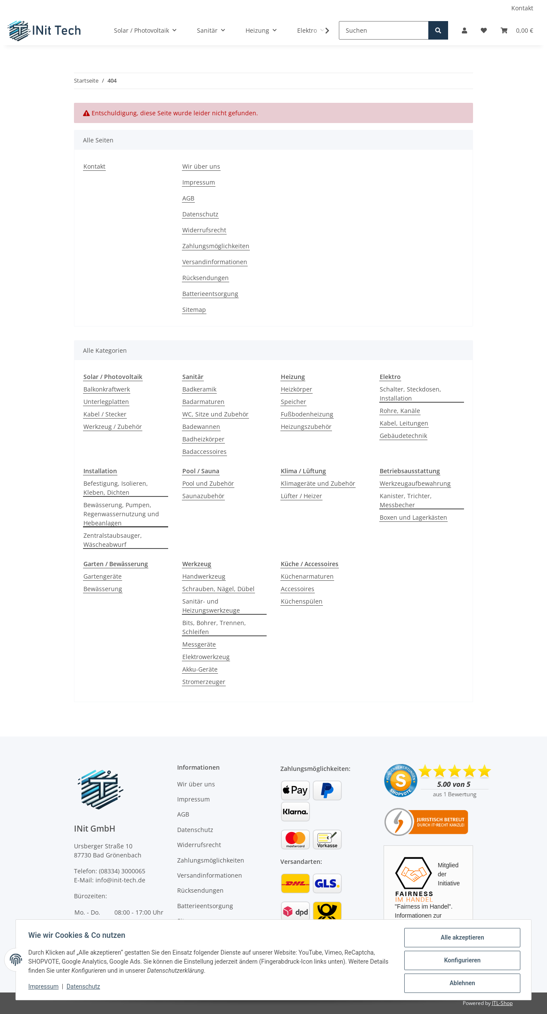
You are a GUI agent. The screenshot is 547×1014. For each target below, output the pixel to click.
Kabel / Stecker (104, 414)
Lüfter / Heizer (301, 496)
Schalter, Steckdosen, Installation (410, 393)
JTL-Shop (502, 1003)
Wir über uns (201, 166)
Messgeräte (199, 644)
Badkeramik (199, 389)
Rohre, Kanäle (400, 411)
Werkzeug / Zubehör (112, 426)
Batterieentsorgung (210, 294)
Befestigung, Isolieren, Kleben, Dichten (115, 487)
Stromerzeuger (203, 682)
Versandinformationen (214, 262)
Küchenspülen (302, 601)
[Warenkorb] (517, 30)
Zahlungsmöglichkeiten (215, 246)
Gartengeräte (102, 576)
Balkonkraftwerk (106, 389)
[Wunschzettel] (484, 30)
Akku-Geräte (200, 669)
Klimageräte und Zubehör (318, 483)
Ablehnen (460, 983)
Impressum (198, 182)
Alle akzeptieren (460, 938)
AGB (188, 198)
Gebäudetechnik (403, 435)
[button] (464, 30)
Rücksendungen (205, 278)
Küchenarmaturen (307, 576)
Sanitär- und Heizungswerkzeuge (211, 605)
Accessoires (297, 589)
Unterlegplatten (106, 402)
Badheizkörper (203, 439)
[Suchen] (384, 30)
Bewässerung (102, 589)
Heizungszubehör (306, 426)
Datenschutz (200, 214)
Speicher (293, 402)
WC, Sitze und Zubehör (215, 414)
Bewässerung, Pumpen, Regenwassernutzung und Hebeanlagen (121, 514)
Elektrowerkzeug (206, 657)
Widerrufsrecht (204, 230)
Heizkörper (296, 389)
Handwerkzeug (203, 576)
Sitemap (194, 309)
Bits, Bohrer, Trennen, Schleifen (214, 627)
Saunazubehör (203, 496)
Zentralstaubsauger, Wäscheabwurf (112, 540)
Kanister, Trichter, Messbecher (406, 500)
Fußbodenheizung (307, 414)
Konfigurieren (461, 961)
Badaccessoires (204, 451)
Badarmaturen (203, 402)
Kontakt (522, 8)
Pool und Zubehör (208, 483)
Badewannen (201, 426)
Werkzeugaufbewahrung (415, 483)
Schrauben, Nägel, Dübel (218, 589)
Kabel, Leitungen (404, 423)
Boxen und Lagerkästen (413, 517)
